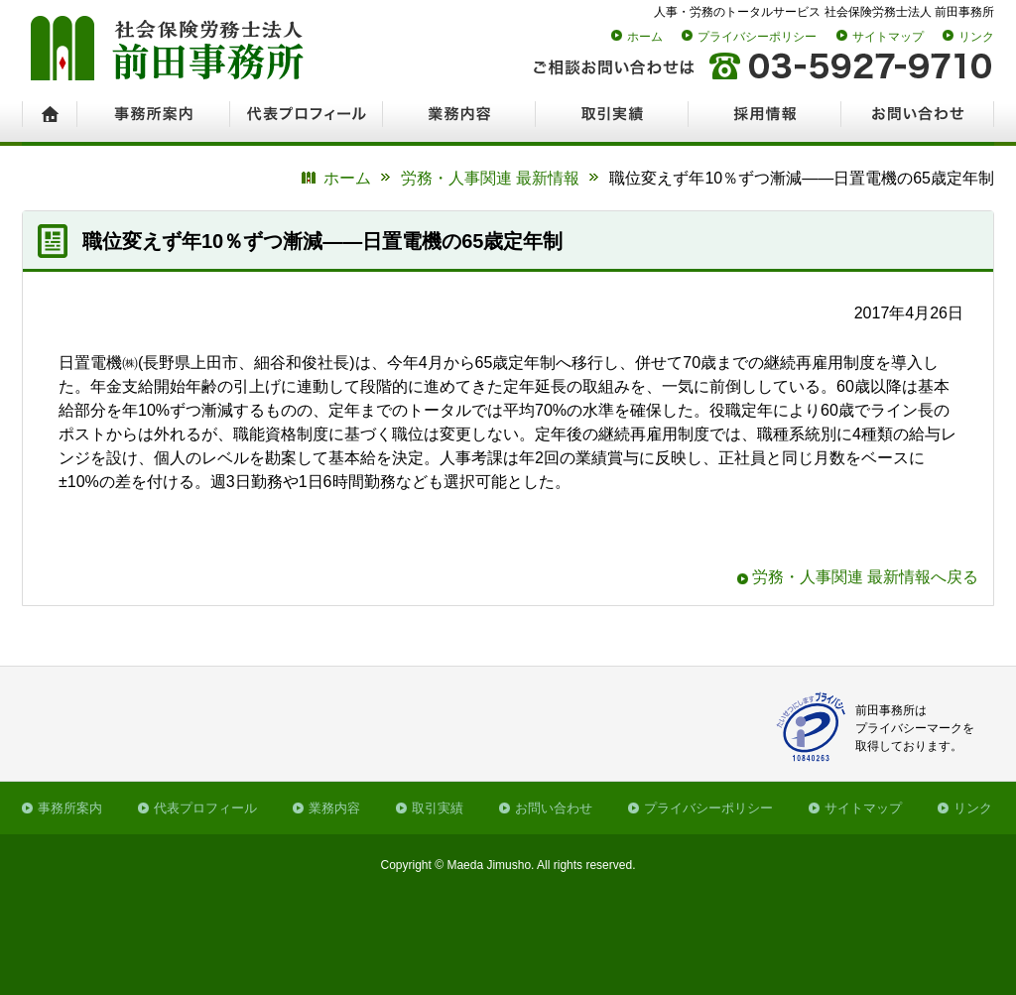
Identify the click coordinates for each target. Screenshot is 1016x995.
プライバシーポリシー (757, 37)
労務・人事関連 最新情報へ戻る (865, 576)
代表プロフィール (205, 808)
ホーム (645, 37)
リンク (976, 37)
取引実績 (437, 808)
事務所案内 (70, 808)
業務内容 (334, 808)
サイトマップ (888, 37)
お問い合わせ (553, 808)
